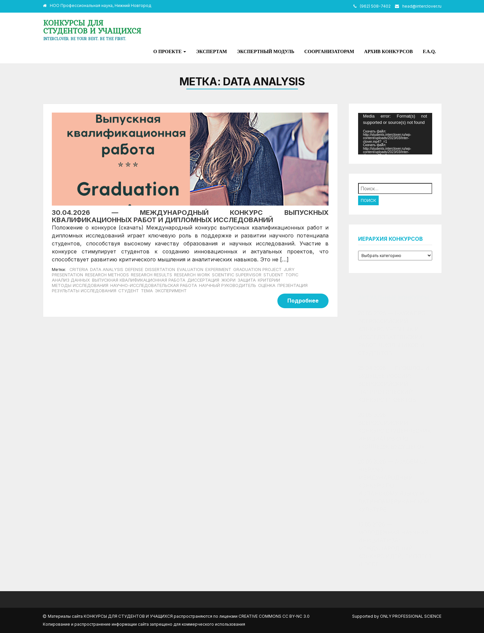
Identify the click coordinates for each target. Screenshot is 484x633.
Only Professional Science (410, 616)
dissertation (160, 269)
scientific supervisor (236, 274)
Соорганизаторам (329, 51)
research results (151, 274)
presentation (67, 274)
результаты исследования (84, 290)
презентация (292, 285)
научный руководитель (227, 285)
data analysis (106, 269)
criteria (78, 269)
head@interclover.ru (421, 6)
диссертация (203, 280)
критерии (269, 280)
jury (289, 269)
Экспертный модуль (265, 51)
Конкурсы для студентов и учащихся (92, 27)
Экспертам (211, 51)
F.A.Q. (429, 51)
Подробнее (303, 300)
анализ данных (71, 280)
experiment (218, 269)
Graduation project (257, 269)
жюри (228, 280)
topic (291, 274)
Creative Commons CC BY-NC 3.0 (274, 616)
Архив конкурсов (388, 51)
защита (247, 280)
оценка (266, 285)
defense (134, 269)
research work (192, 274)
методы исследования (80, 285)
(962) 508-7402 (375, 6)
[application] (395, 133)
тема (147, 290)
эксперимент (171, 290)
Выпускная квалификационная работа (138, 280)
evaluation (190, 269)
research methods (107, 274)
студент (128, 290)
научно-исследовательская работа (153, 285)
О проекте (169, 51)
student (273, 274)
